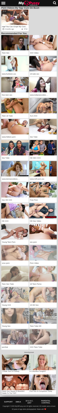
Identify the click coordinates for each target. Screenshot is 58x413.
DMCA (18, 402)
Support (8, 402)
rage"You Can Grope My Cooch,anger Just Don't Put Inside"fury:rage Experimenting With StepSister (15, 27)
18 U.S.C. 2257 (29, 402)
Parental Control (46, 402)
